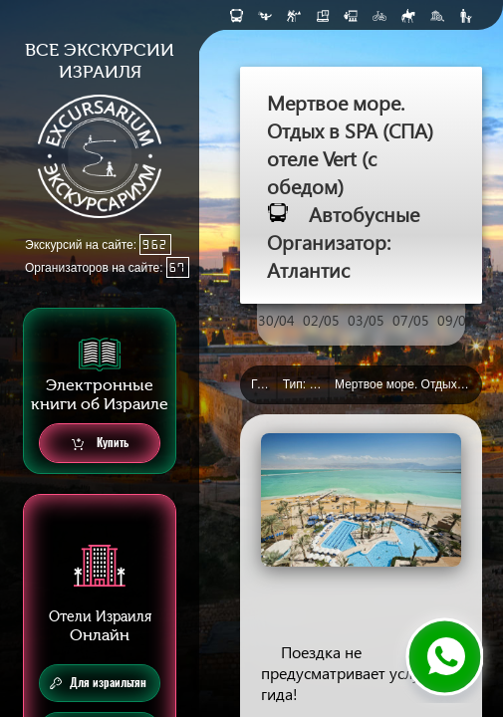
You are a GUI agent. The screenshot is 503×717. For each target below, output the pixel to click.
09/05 (455, 320)
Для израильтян (98, 683)
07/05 (410, 320)
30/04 (276, 320)
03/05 (366, 320)
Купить (100, 443)
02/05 (321, 320)
